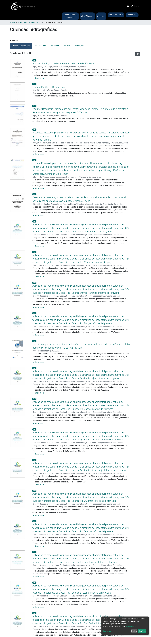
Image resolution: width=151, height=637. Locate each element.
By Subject (79, 46)
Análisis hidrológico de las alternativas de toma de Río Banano (64, 63)
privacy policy (131, 626)
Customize (107, 631)
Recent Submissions (21, 46)
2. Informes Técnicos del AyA (29, 22)
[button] (131, 6)
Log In (136, 6)
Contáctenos (132, 15)
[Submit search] (128, 6)
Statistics (101, 16)
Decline (134, 631)
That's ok (142, 631)
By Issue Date (40, 46)
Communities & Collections (70, 16)
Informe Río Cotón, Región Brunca (49, 87)
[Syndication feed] (137, 54)
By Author (55, 46)
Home (12, 22)
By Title (67, 46)
